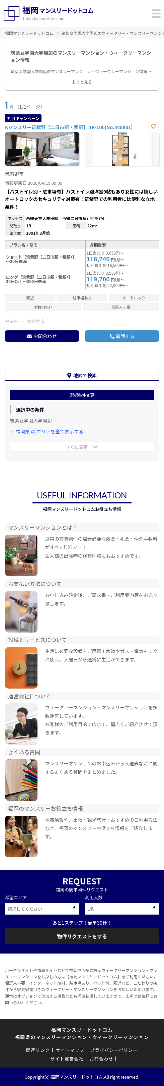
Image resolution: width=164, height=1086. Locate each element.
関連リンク (38, 1050)
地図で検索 (85, 375)
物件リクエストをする (82, 936)
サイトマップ (70, 1050)
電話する (125, 336)
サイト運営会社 (67, 1058)
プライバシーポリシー (114, 1050)
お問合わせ (45, 336)
